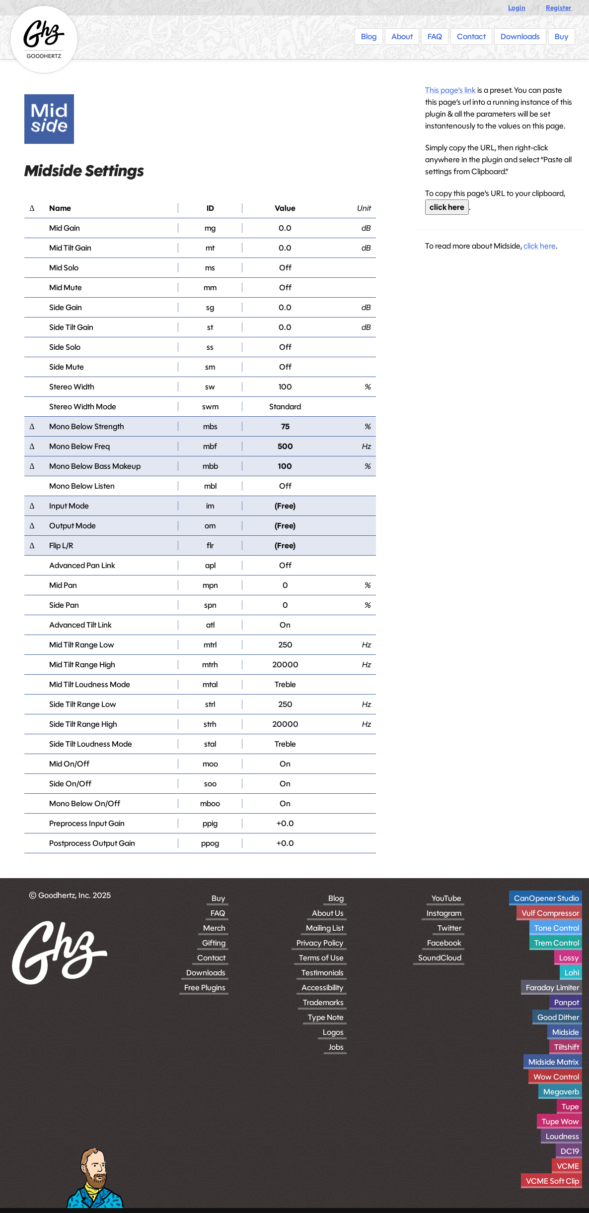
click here (447, 207)
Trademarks (323, 1002)
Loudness (562, 1136)
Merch (214, 928)
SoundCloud (439, 957)
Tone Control (556, 928)
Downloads (205, 972)
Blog (336, 898)
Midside (565, 1032)
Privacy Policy (320, 943)
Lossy (569, 957)
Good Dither (558, 1017)
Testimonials (322, 972)
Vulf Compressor (550, 913)
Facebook (444, 943)
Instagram (444, 913)
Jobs (336, 1047)
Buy (218, 898)
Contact (211, 957)
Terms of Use (321, 957)
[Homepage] (44, 39)
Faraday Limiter (552, 987)
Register (558, 7)
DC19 (570, 1151)
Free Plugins (204, 987)
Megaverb (561, 1091)
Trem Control (556, 943)
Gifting (213, 943)
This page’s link (450, 90)
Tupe (570, 1106)
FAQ (218, 913)
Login (516, 7)
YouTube (446, 898)
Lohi (572, 972)
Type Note (326, 1017)
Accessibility (322, 987)
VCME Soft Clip (552, 1181)
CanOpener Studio (546, 898)
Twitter (449, 928)
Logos (333, 1032)
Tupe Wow (560, 1121)
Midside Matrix (553, 1062)
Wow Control (556, 1077)
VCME (568, 1166)
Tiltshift (566, 1047)
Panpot (566, 1002)
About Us (328, 913)
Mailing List (325, 928)
